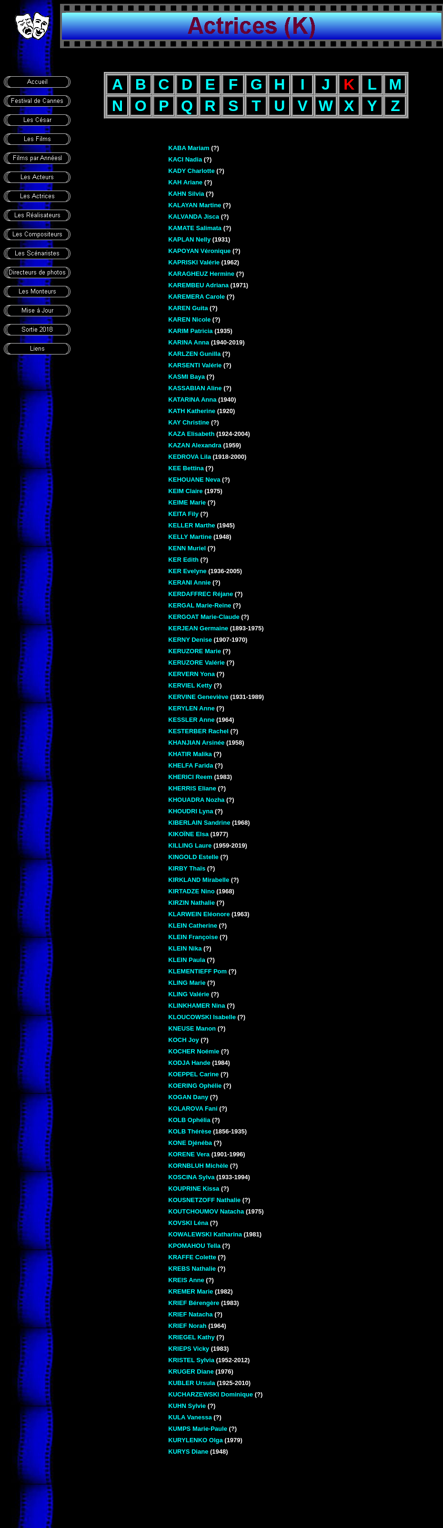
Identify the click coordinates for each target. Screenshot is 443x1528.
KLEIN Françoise (193, 937)
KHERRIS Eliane (192, 788)
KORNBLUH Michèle (198, 1165)
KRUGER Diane (190, 1371)
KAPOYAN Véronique (199, 250)
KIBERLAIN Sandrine (199, 822)
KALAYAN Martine (194, 205)
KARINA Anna (188, 342)
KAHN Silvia (186, 193)
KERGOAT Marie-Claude (203, 616)
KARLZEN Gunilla (194, 353)
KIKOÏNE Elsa (188, 834)
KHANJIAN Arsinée (196, 742)
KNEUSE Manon (192, 1028)
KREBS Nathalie (192, 1268)
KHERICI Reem (190, 776)
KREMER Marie (190, 1291)
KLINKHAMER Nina (196, 1005)
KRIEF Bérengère (193, 1302)
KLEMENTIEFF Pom (197, 971)
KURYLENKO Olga (195, 1440)
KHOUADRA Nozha (196, 799)
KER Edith (183, 559)
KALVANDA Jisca (193, 216)
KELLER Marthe (191, 525)
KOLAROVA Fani (192, 1108)
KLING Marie (186, 982)
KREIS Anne (186, 1280)
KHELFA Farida (190, 765)
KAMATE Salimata (195, 228)
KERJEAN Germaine (198, 628)
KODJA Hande (189, 1062)
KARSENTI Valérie (195, 365)
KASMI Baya (186, 376)
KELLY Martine (189, 536)
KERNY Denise (190, 639)
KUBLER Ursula (191, 1382)
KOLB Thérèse (189, 1131)
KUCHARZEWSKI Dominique (210, 1394)
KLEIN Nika (184, 948)
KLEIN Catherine (192, 925)
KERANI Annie (189, 582)
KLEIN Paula (186, 959)
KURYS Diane (188, 1451)
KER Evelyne (187, 571)
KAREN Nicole (189, 319)
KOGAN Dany (188, 1097)
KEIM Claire (185, 491)
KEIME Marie (187, 502)
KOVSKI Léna (188, 1222)
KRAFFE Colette (192, 1257)
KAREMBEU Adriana (198, 285)
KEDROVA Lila (189, 456)
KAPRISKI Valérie (194, 262)
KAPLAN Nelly (189, 239)
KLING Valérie (188, 994)
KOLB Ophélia (189, 1119)
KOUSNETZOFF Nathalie (204, 1200)
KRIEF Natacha (190, 1314)
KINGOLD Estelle (193, 856)
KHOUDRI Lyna (190, 811)
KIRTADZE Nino (191, 891)
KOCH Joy (183, 1039)
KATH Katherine (191, 411)
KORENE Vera (189, 1154)
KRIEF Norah (187, 1325)
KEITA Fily (183, 513)
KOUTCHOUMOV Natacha (206, 1211)
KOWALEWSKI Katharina (205, 1234)
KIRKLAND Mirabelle (198, 879)
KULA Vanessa (189, 1417)
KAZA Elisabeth (191, 433)
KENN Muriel (187, 548)
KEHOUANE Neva (194, 479)
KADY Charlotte (191, 170)
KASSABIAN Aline (195, 388)
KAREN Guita (188, 308)
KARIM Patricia (190, 330)
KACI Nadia (185, 159)
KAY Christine (188, 422)
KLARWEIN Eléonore (199, 914)
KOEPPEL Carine (193, 1074)
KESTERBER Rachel (198, 731)
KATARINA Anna (192, 399)
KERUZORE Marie (194, 651)
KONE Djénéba (190, 1142)
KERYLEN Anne (191, 708)
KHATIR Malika (190, 754)
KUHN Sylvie (187, 1405)
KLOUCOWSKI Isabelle (202, 1017)
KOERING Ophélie (195, 1085)
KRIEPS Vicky (188, 1348)
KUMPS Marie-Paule (197, 1428)
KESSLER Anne (191, 719)
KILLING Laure (189, 845)
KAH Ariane (185, 182)
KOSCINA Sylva (191, 1177)
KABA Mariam (188, 148)
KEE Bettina (185, 468)
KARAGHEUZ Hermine (201, 273)
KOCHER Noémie (193, 1051)
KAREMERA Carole (196, 296)
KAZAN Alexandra (194, 445)
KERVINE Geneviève (198, 696)
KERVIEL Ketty (190, 685)
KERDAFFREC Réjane (200, 593)
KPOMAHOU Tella (194, 1245)
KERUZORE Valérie (196, 662)
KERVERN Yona (191, 674)
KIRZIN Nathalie (191, 902)
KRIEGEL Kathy (191, 1337)
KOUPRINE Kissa (193, 1188)
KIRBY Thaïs (186, 868)
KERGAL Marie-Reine (199, 605)
